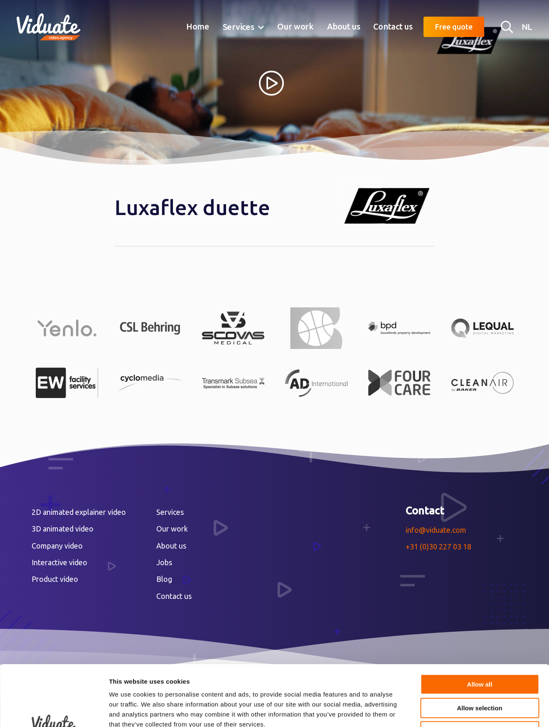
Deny (479, 674)
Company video (57, 546)
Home (197, 26)
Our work (295, 26)
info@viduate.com (436, 530)
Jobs (164, 562)
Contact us (392, 26)
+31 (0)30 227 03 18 (438, 546)
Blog (164, 579)
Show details (436, 710)
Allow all (479, 627)
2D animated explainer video (79, 512)
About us (343, 26)
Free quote (454, 26)
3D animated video (63, 528)
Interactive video (59, 562)
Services (238, 27)
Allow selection (479, 651)
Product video (55, 579)
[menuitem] (198, 27)
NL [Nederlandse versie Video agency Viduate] (527, 27)
